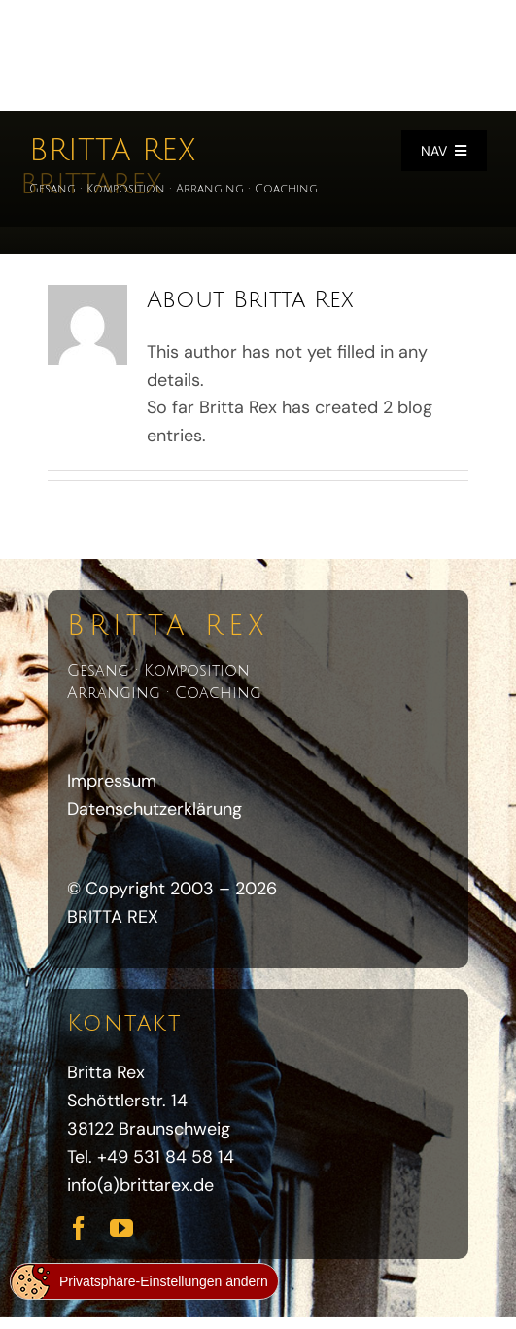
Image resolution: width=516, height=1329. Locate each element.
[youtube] (121, 1228)
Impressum (111, 780)
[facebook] (78, 1228)
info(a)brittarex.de (140, 1185)
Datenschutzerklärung (154, 809)
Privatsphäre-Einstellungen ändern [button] (163, 1281)
